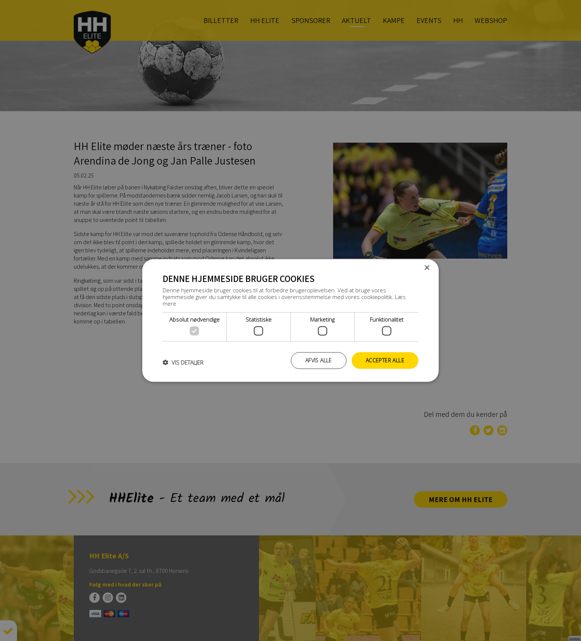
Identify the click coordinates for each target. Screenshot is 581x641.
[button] (183, 362)
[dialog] (290, 320)
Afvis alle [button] (318, 360)
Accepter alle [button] (385, 360)
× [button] (426, 268)
